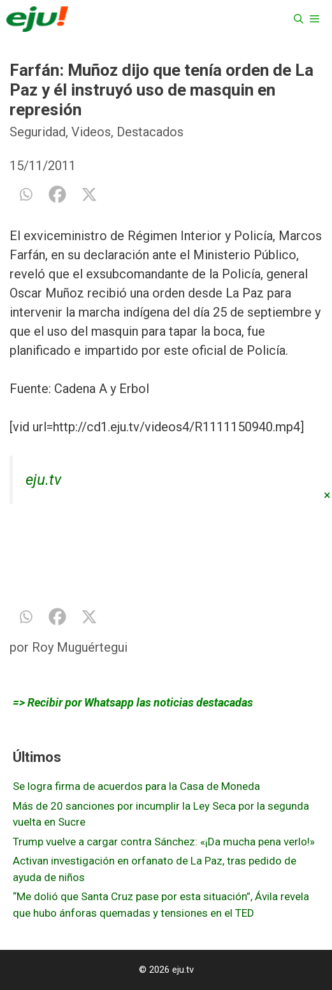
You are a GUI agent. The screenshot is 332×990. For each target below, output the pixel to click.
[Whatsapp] (25, 194)
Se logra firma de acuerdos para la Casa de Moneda (136, 786)
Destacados (150, 132)
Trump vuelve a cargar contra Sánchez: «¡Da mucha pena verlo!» (164, 841)
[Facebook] (57, 194)
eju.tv (43, 480)
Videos (91, 132)
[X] (89, 194)
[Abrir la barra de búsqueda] (299, 19)
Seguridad (38, 132)
